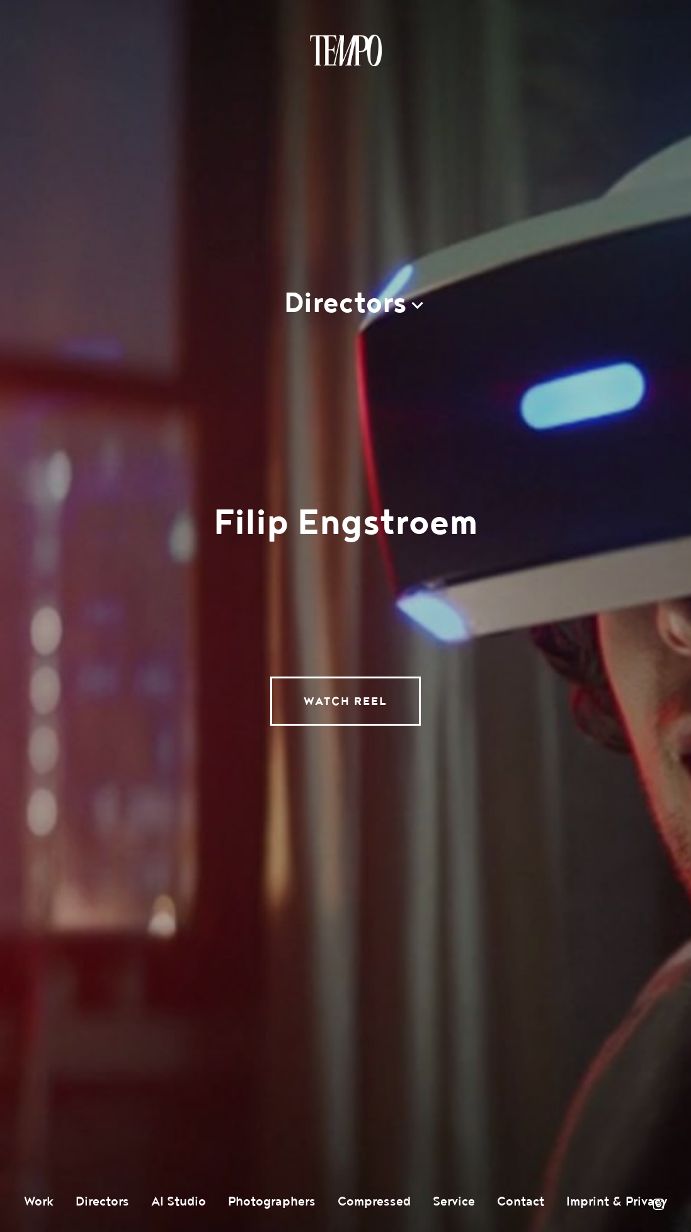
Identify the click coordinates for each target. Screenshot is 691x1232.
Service (454, 1201)
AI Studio (178, 1201)
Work (39, 1201)
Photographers (272, 1201)
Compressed (374, 1201)
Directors (102, 1201)
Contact (520, 1201)
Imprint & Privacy (617, 1201)
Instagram (658, 1204)
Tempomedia (345, 50)
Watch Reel (345, 701)
